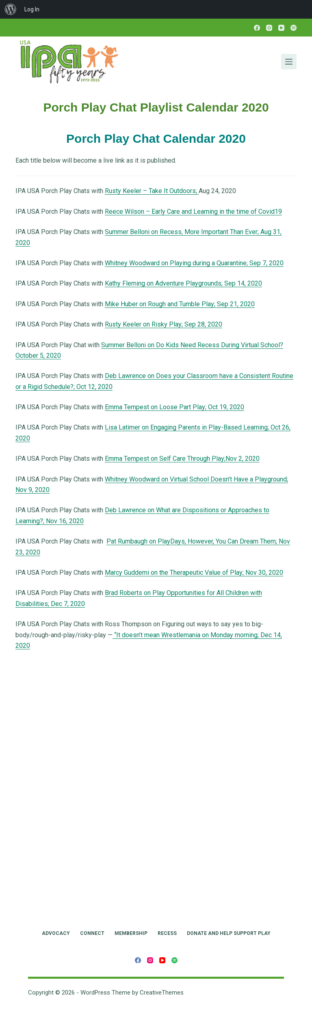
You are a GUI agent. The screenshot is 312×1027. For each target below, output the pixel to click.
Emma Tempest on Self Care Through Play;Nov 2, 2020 (182, 458)
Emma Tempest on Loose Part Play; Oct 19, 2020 (174, 407)
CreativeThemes (162, 992)
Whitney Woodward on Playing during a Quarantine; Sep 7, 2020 (194, 263)
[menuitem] (10, 9)
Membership (131, 933)
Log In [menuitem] (31, 9)
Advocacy (56, 933)
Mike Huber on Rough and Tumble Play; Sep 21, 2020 (180, 304)
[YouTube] (281, 28)
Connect (92, 933)
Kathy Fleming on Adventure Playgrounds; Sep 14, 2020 (183, 283)
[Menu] (289, 61)
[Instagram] (269, 28)
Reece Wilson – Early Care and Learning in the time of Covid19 (193, 211)
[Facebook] (257, 28)
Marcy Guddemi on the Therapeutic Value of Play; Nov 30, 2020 (194, 572)
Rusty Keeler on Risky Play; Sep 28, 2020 (163, 324)
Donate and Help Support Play (229, 933)
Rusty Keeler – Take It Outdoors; (152, 191)
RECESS (167, 933)
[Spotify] (293, 28)
